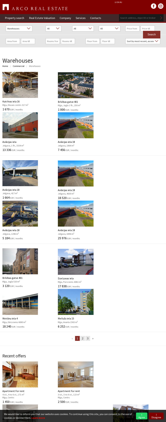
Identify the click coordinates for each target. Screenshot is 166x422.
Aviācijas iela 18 (145, 91)
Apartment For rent (20, 260)
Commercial (18, 66)
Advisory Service (66, 324)
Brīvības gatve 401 (62, 91)
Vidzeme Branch (122, 372)
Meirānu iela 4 (103, 186)
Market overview (128, 322)
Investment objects (69, 314)
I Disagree (156, 416)
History (6, 309)
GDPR (5, 319)
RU (121, 2)
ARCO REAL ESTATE (35, 7)
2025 (115, 309)
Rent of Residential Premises (129, 362)
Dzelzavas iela (62, 186)
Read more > (157, 377)
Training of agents (68, 339)
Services (81, 18)
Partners (7, 324)
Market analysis (66, 319)
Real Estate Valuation (42, 18)
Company (65, 18)
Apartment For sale (103, 260)
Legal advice (64, 334)
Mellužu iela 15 (145, 186)
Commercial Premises (125, 367)
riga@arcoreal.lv (21, 403)
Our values (8, 314)
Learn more (38, 417)
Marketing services (68, 329)
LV (116, 2)
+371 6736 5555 (21, 399)
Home (5, 66)
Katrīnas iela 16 (20, 91)
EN (118, 2)
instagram (161, 6)
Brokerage (63, 309)
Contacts (96, 18)
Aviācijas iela (103, 91)
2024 (115, 314)
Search (161, 17)
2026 (115, 304)
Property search (14, 18)
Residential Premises (125, 357)
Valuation (63, 304)
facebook (153, 6)
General (6, 304)
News (118, 298)
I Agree (141, 416)
